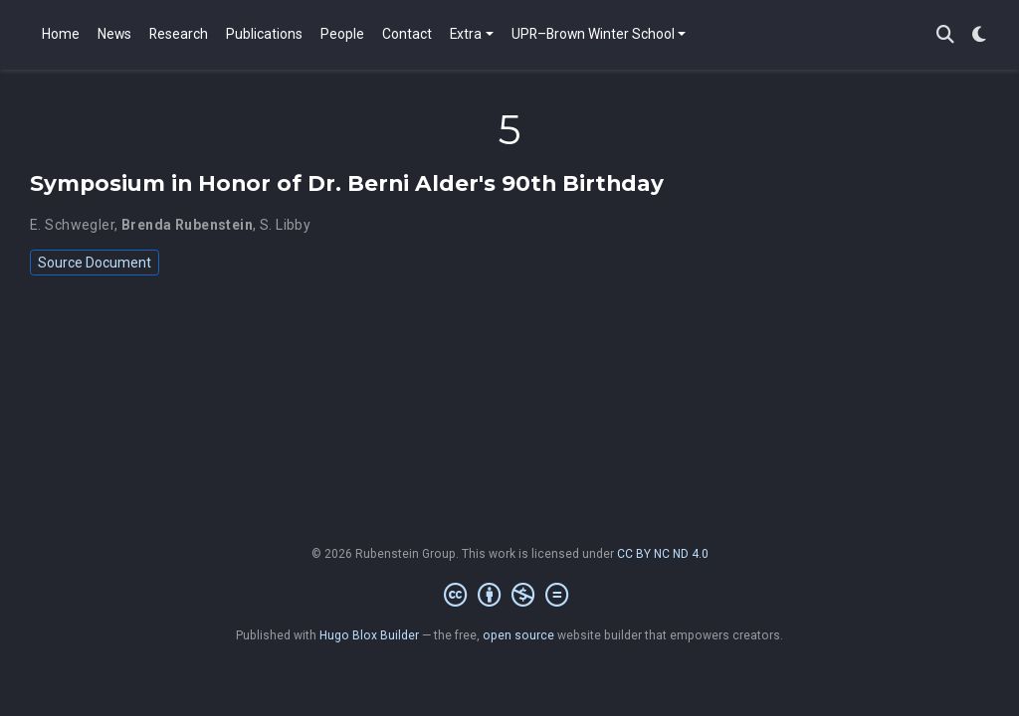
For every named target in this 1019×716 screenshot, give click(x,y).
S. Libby (285, 225)
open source (518, 635)
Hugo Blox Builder (369, 635)
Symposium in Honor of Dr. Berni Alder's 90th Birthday (347, 183)
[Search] (945, 35)
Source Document (94, 262)
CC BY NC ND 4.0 (663, 554)
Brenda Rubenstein (187, 225)
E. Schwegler (72, 225)
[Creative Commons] (510, 596)
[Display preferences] (979, 35)
